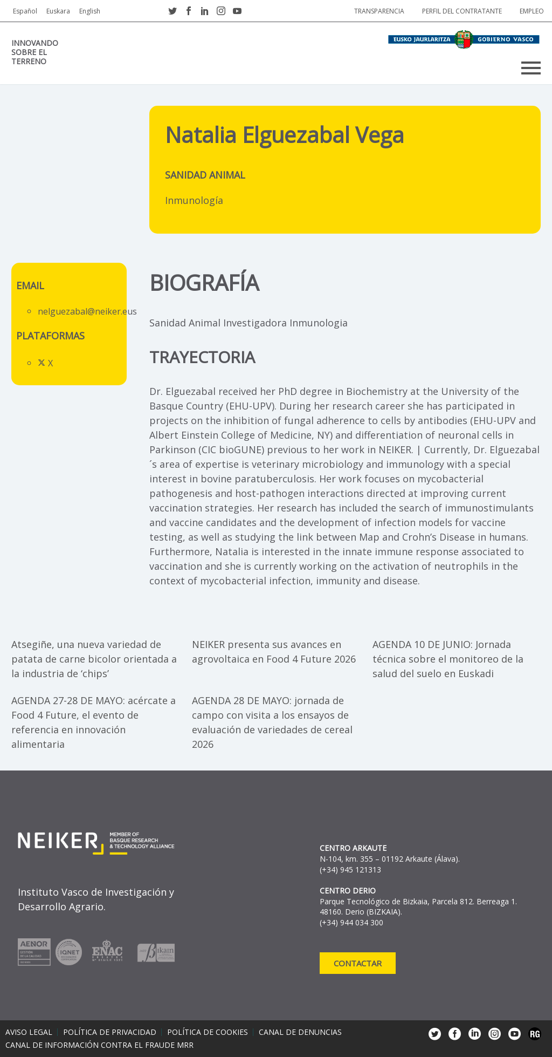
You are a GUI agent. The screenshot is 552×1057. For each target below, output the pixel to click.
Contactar (358, 963)
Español (25, 11)
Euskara (58, 11)
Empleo (532, 11)
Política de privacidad (109, 1032)
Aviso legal (28, 1032)
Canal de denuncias (300, 1032)
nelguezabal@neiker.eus (87, 311)
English (89, 11)
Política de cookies (207, 1032)
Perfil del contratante (462, 11)
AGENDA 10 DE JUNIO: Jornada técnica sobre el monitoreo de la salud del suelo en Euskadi (447, 659)
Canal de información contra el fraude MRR (99, 1045)
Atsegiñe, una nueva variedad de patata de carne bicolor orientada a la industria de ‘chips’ (94, 659)
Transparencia (379, 11)
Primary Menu (531, 68)
